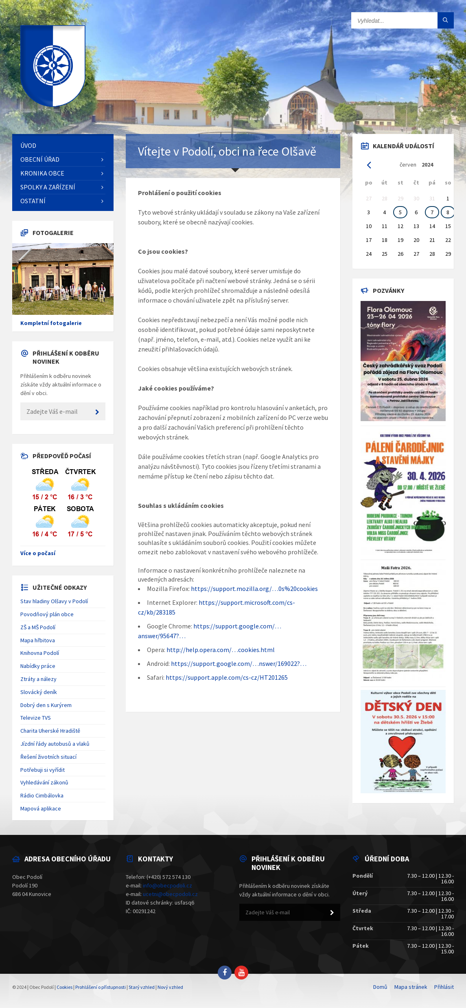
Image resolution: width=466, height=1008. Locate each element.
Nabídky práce (37, 666)
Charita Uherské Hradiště (50, 730)
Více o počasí (37, 553)
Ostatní (33, 201)
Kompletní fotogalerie (51, 323)
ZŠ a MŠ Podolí (37, 627)
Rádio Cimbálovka (41, 795)
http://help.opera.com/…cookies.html (220, 650)
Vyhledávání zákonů (44, 782)
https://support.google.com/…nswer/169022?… (238, 663)
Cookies (64, 987)
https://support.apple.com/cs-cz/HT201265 (227, 677)
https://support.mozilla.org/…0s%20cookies (254, 588)
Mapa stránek (410, 986)
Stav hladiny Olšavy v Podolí (54, 601)
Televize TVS (35, 717)
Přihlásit (444, 986)
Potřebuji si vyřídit (42, 769)
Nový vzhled (170, 987)
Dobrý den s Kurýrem (46, 705)
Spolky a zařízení (47, 187)
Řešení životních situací (48, 756)
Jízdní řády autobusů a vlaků (55, 743)
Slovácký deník (38, 692)
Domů (380, 986)
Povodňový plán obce (47, 614)
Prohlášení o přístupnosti (100, 987)
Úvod (28, 145)
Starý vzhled (142, 987)
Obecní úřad (39, 159)
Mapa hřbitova (37, 640)
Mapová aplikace (40, 808)
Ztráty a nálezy (38, 679)
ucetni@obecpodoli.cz (170, 894)
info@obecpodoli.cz (167, 885)
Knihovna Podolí (39, 653)
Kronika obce (42, 173)
